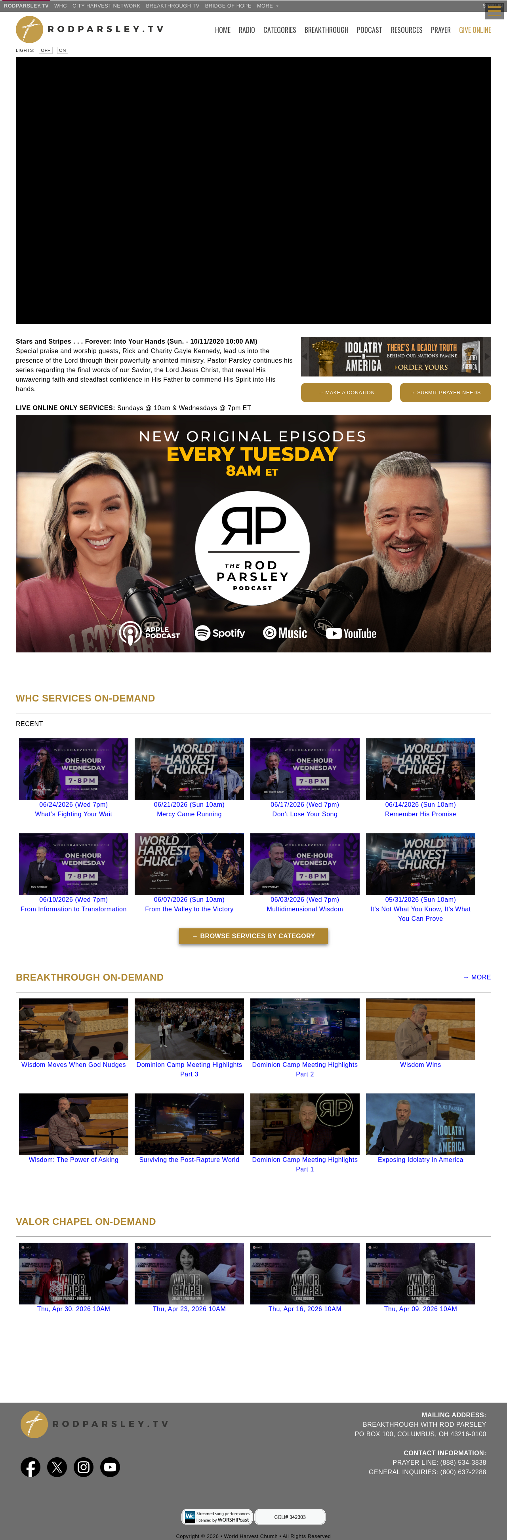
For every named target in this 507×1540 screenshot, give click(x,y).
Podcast (370, 30)
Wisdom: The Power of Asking (74, 1159)
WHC (60, 6)
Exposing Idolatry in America (420, 1159)
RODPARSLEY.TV (26, 6)
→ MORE (477, 977)
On (62, 50)
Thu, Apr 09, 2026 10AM (420, 1309)
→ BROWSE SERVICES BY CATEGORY (253, 936)
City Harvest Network (106, 6)
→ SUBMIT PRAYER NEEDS (445, 392)
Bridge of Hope (228, 6)
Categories (279, 30)
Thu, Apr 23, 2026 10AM (189, 1309)
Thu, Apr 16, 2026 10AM (305, 1309)
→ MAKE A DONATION (346, 392)
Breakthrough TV (172, 6)
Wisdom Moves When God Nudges (73, 1064)
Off (45, 50)
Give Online (475, 30)
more (268, 6)
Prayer (441, 30)
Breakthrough (327, 30)
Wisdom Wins (420, 1064)
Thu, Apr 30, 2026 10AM (73, 1309)
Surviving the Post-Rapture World (189, 1159)
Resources (407, 30)
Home (223, 30)
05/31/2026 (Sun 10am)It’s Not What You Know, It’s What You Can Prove (420, 909)
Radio (247, 30)
